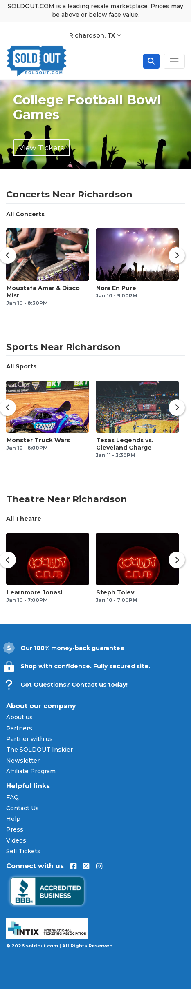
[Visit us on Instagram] (99, 866)
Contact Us (22, 808)
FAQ (12, 797)
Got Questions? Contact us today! (74, 684)
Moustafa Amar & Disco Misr (43, 291)
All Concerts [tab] (25, 214)
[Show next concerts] (177, 255)
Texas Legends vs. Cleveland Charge (124, 444)
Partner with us (29, 739)
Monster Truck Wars (38, 440)
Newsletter (23, 760)
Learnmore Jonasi (34, 592)
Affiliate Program (31, 771)
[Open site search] (151, 61)
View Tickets (41, 147)
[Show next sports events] (177, 407)
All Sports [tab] (21, 366)
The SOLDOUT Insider (39, 749)
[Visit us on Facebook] (73, 866)
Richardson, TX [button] (95, 35)
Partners (19, 728)
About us (19, 717)
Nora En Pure (116, 288)
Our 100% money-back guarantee (72, 648)
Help (13, 819)
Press (14, 829)
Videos (16, 840)
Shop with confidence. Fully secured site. (85, 666)
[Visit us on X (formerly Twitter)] (86, 866)
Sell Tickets (23, 851)
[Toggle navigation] (174, 61)
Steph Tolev (115, 592)
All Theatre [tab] (23, 518)
